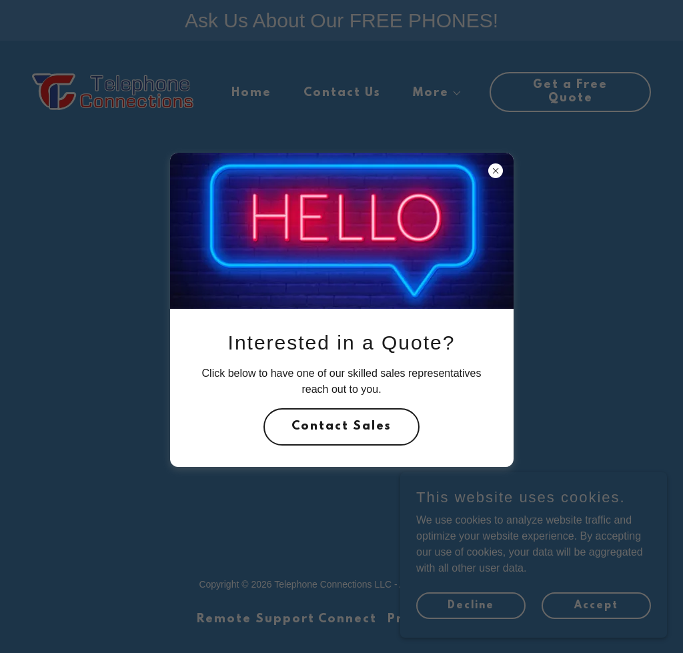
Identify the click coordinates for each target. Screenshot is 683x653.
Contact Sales (341, 427)
